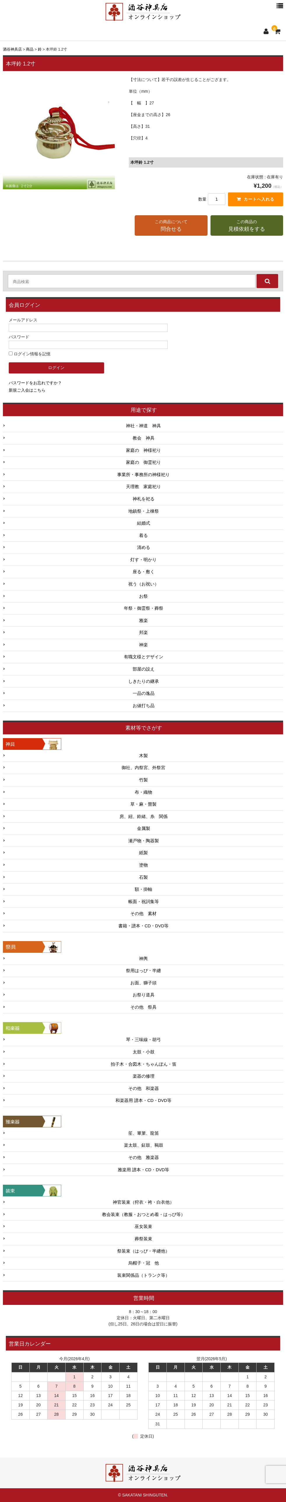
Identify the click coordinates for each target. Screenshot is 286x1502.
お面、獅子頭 (143, 983)
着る (143, 535)
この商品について (171, 226)
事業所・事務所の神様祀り (143, 474)
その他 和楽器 (143, 1088)
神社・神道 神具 (143, 426)
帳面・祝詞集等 (143, 901)
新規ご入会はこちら (27, 390)
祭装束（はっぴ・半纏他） (143, 1251)
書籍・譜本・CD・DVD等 (143, 926)
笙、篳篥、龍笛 (143, 1133)
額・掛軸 (143, 889)
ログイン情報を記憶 (29, 354)
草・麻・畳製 (143, 804)
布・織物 (143, 792)
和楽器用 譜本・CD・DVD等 (143, 1100)
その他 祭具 (143, 1007)
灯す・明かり (143, 559)
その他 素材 (143, 914)
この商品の (246, 226)
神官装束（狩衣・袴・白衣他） (143, 1202)
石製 (143, 877)
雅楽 (143, 620)
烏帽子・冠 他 (143, 1263)
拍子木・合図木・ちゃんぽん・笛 (143, 1064)
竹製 (143, 780)
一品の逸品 (144, 693)
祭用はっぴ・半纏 (143, 971)
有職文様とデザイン (143, 657)
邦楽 (143, 633)
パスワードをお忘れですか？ (35, 382)
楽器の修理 (144, 1076)
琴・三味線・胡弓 (143, 1040)
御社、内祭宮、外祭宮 (143, 768)
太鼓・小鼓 (144, 1052)
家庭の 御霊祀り (143, 462)
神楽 (143, 645)
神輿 (143, 958)
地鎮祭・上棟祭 (143, 511)
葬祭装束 (143, 1238)
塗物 (143, 865)
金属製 (143, 828)
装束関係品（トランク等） (143, 1275)
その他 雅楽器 (143, 1157)
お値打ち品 (144, 705)
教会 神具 (144, 438)
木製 (143, 755)
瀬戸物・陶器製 (143, 840)
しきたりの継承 (143, 681)
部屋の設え (144, 669)
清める (143, 547)
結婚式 (143, 523)
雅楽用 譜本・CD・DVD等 (143, 1169)
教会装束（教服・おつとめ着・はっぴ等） (143, 1214)
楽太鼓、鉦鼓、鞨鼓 (143, 1145)
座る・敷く (144, 572)
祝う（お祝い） (143, 584)
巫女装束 (143, 1226)
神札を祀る (144, 499)
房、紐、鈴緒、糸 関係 (144, 816)
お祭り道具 (144, 995)
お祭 (143, 596)
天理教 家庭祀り (143, 487)
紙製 (143, 853)
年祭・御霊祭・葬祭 (143, 608)
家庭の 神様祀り (143, 450)
